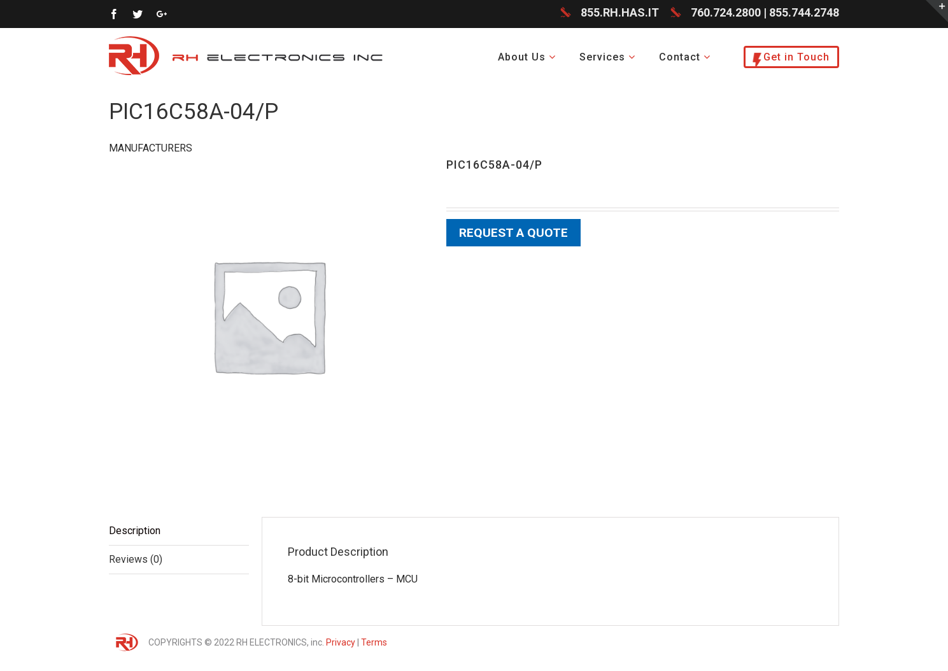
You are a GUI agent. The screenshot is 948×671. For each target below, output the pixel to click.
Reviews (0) (135, 560)
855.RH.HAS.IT (620, 13)
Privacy (340, 644)
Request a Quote (513, 234)
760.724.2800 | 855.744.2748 (765, 13)
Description (134, 532)
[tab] (179, 532)
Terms (374, 644)
